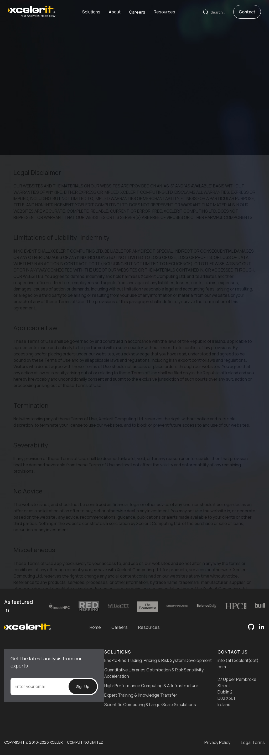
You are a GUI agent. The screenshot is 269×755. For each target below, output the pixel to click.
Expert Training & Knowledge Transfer (140, 695)
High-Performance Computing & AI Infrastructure (151, 685)
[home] (31, 11)
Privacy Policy (217, 742)
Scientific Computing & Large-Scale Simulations (150, 704)
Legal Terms (253, 742)
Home (95, 627)
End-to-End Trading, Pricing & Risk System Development (158, 660)
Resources (149, 627)
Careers (119, 627)
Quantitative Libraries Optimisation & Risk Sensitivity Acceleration (154, 673)
